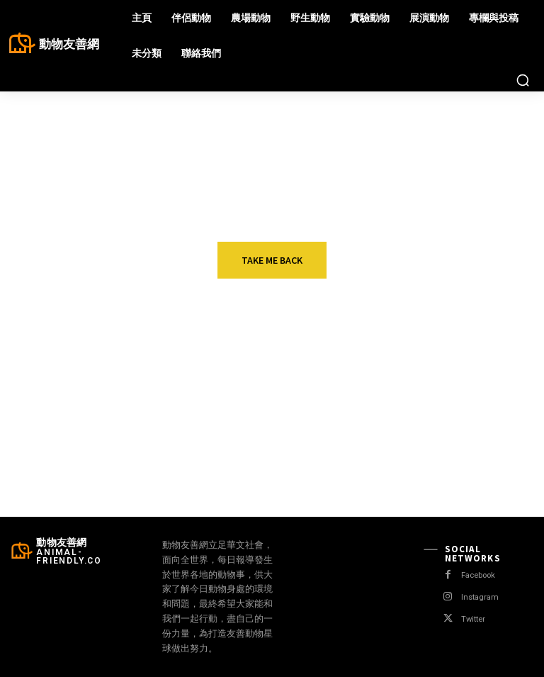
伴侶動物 (85, 375)
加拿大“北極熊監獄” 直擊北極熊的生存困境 (297, 458)
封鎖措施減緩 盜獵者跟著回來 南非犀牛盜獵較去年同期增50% (114, 464)
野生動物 (85, 438)
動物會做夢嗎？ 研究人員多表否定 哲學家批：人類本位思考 (298, 401)
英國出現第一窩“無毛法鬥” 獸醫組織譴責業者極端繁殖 (115, 401)
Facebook (480, 575)
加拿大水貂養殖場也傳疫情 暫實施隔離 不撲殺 (484, 395)
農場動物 (454, 375)
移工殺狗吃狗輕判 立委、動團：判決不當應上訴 (482, 464)
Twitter (473, 619)
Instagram (480, 597)
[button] (523, 80)
